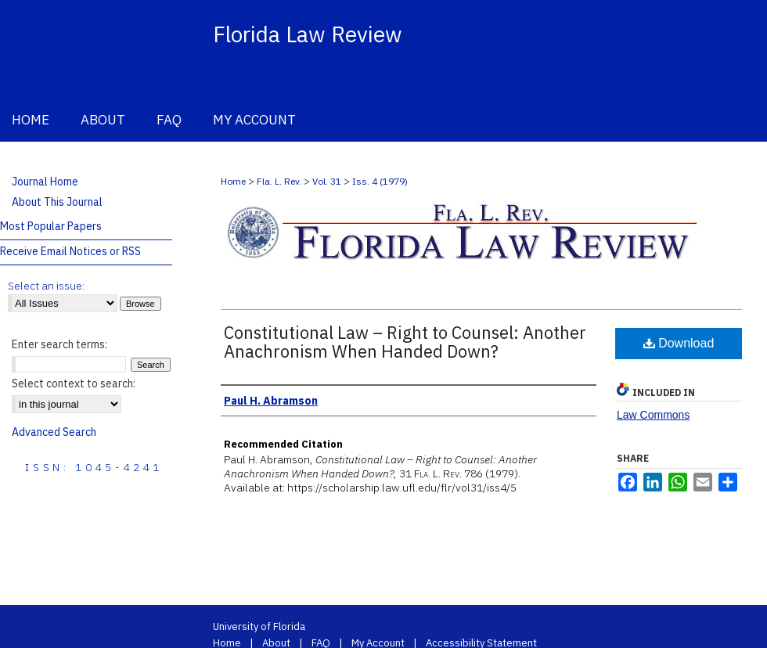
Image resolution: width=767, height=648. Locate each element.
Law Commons (653, 415)
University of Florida (259, 626)
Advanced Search (54, 432)
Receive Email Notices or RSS (70, 251)
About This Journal (57, 202)
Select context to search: (73, 383)
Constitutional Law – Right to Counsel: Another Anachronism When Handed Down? (405, 341)
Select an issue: (46, 286)
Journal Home (45, 182)
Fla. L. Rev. (279, 181)
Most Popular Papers (51, 226)
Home (233, 181)
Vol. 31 (326, 181)
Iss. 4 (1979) (380, 181)
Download (679, 343)
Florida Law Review (307, 34)
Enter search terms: (59, 344)
